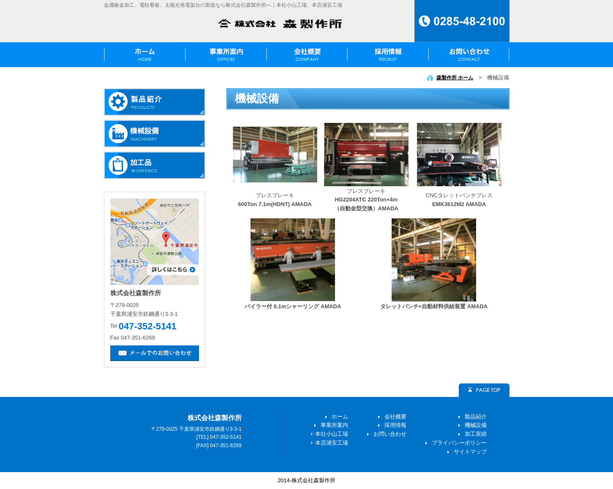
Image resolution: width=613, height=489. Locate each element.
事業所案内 (334, 425)
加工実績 (476, 434)
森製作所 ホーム (454, 78)
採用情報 (395, 425)
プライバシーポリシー (459, 443)
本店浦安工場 (331, 443)
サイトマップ (470, 451)
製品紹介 (476, 416)
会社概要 (395, 416)
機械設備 (476, 425)
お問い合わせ (389, 434)
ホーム (340, 416)
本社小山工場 (331, 434)
